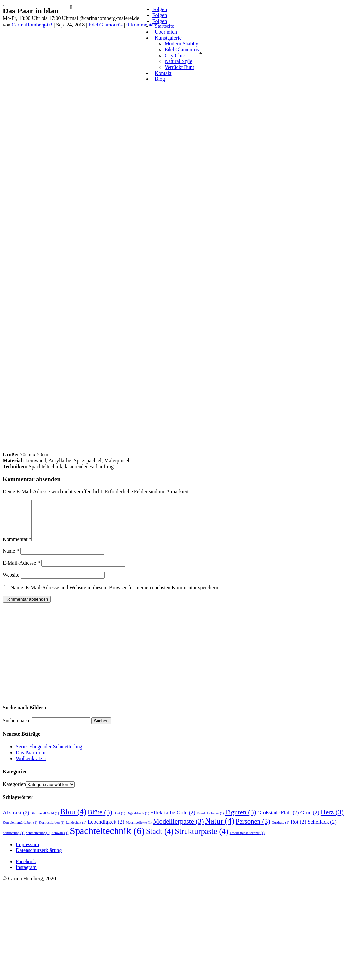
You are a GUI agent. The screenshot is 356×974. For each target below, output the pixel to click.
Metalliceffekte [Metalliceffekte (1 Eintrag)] (139, 830)
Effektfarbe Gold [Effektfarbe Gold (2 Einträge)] (172, 820)
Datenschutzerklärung (39, 858)
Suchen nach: (17, 728)
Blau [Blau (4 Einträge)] (73, 819)
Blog (160, 79)
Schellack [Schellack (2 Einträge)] (322, 830)
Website (11, 583)
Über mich (166, 32)
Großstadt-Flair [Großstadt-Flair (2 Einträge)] (278, 820)
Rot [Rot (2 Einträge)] (298, 830)
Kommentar (17, 547)
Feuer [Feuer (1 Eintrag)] (217, 821)
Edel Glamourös (182, 49)
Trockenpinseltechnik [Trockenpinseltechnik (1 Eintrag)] (247, 841)
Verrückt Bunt (179, 67)
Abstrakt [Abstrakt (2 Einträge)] (16, 820)
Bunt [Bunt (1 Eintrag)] (119, 821)
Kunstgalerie (168, 38)
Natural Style (178, 61)
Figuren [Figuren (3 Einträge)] (240, 820)
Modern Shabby (181, 43)
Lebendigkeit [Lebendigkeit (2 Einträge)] (106, 830)
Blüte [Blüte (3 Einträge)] (100, 820)
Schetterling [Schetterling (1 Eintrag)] (14, 841)
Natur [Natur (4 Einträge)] (219, 828)
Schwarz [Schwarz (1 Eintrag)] (59, 841)
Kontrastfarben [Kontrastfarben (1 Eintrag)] (51, 830)
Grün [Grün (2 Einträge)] (309, 820)
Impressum (27, 852)
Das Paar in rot (31, 760)
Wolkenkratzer (31, 766)
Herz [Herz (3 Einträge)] (332, 820)
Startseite (164, 26)
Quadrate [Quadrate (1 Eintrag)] (280, 830)
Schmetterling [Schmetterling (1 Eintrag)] (38, 841)
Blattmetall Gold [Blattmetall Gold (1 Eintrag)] (45, 821)
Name (11, 558)
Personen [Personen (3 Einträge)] (253, 829)
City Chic (175, 55)
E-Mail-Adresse (21, 570)
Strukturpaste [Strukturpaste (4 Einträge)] (201, 839)
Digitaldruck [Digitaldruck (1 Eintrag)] (137, 821)
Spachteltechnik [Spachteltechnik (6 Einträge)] (107, 838)
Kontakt (163, 73)
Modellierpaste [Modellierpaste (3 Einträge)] (178, 829)
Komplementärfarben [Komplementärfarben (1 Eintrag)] (20, 830)
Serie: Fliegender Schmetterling (49, 754)
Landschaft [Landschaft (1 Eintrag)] (76, 830)
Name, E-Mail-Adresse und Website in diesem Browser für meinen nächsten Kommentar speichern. (115, 595)
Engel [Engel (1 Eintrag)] (203, 821)
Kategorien (14, 792)
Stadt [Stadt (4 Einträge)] (159, 839)
